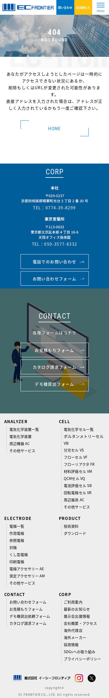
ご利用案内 (73, 602)
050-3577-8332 (60, 244)
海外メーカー (75, 637)
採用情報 (71, 644)
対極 (13, 547)
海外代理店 (73, 630)
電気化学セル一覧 (79, 429)
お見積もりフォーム (26, 609)
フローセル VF (75, 457)
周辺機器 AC (19, 443)
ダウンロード (75, 533)
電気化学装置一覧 (24, 429)
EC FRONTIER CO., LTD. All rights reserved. (54, 694)
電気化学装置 (20, 436)
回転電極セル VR (77, 492)
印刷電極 (16, 561)
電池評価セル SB (78, 485)
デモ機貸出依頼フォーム (29, 616)
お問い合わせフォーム (28, 602)
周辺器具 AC (74, 499)
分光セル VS (74, 450)
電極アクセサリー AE (26, 568)
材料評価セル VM (78, 471)
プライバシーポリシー (82, 658)
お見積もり (83, 7)
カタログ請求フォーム (28, 623)
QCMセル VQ (74, 478)
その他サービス (22, 450)
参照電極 (16, 540)
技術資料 (71, 526)
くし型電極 (18, 554)
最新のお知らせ (77, 609)
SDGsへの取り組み (79, 651)
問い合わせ (65, 7)
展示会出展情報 (77, 616)
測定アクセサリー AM (27, 575)
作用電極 (16, 533)
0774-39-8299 (61, 207)
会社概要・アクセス (80, 623)
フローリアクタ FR (79, 464)
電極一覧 (16, 526)
